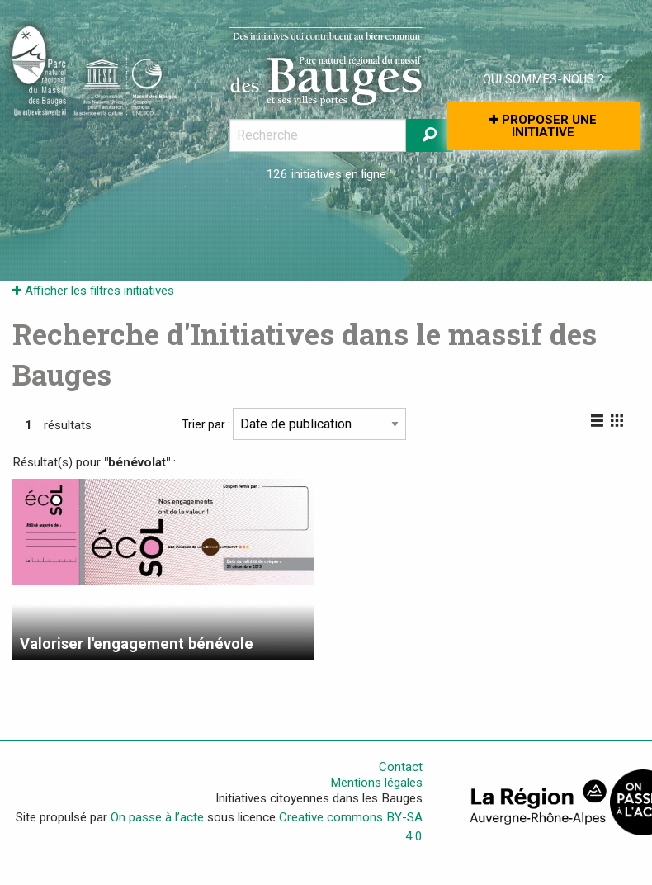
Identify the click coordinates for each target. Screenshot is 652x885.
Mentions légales (376, 783)
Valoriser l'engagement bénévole (136, 643)
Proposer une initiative (543, 126)
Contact (401, 767)
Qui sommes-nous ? (543, 79)
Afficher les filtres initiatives (93, 290)
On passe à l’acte (157, 817)
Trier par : (294, 424)
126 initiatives (304, 174)
